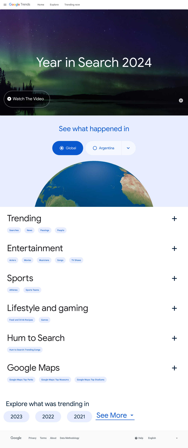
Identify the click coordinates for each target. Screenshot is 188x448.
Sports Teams (32, 290)
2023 (16, 416)
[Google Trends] (20, 4)
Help (139, 438)
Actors (12, 260)
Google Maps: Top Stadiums (90, 379)
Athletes (13, 290)
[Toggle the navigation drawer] (5, 4)
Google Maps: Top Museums (55, 379)
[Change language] (163, 438)
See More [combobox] (111, 415)
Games (44, 320)
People (60, 230)
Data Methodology (69, 438)
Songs (60, 260)
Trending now (72, 4)
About (53, 438)
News (29, 230)
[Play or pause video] (181, 100)
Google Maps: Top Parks (21, 379)
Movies (27, 260)
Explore (54, 4)
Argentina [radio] (103, 148)
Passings (44, 230)
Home (40, 4)
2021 (79, 416)
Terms (43, 438)
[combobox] (129, 148)
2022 (48, 416)
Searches (14, 230)
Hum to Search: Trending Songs (24, 349)
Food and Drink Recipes (21, 320)
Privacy (32, 438)
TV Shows (76, 260)
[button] (182, 101)
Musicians (44, 260)
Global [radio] (67, 148)
